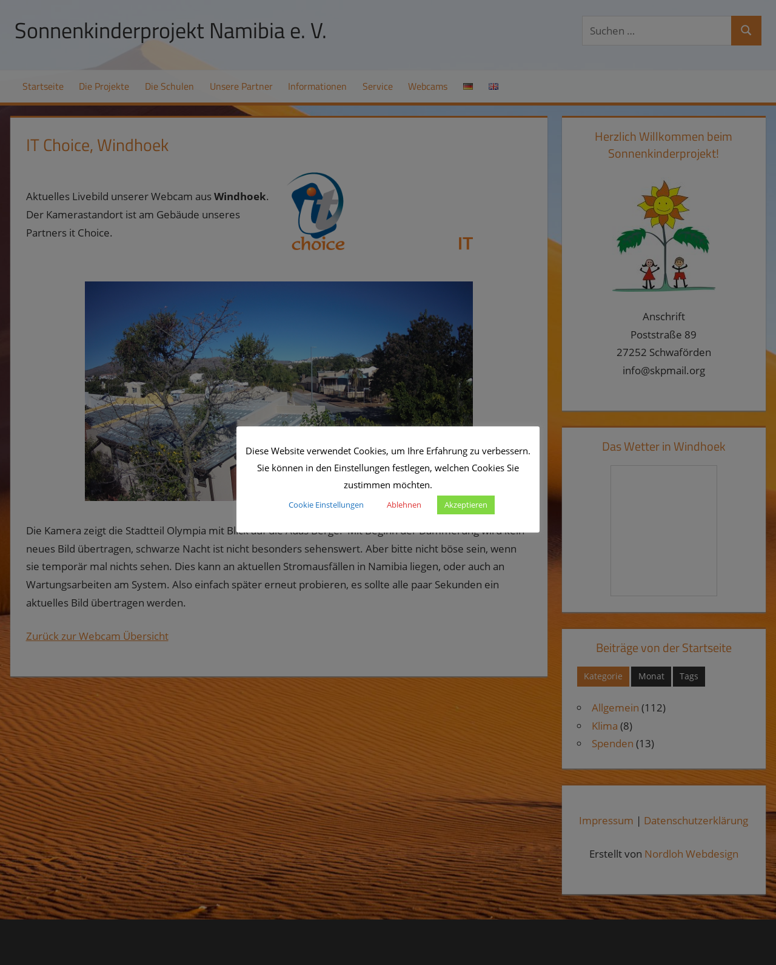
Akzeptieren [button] (465, 504)
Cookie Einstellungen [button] (326, 504)
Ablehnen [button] (404, 504)
